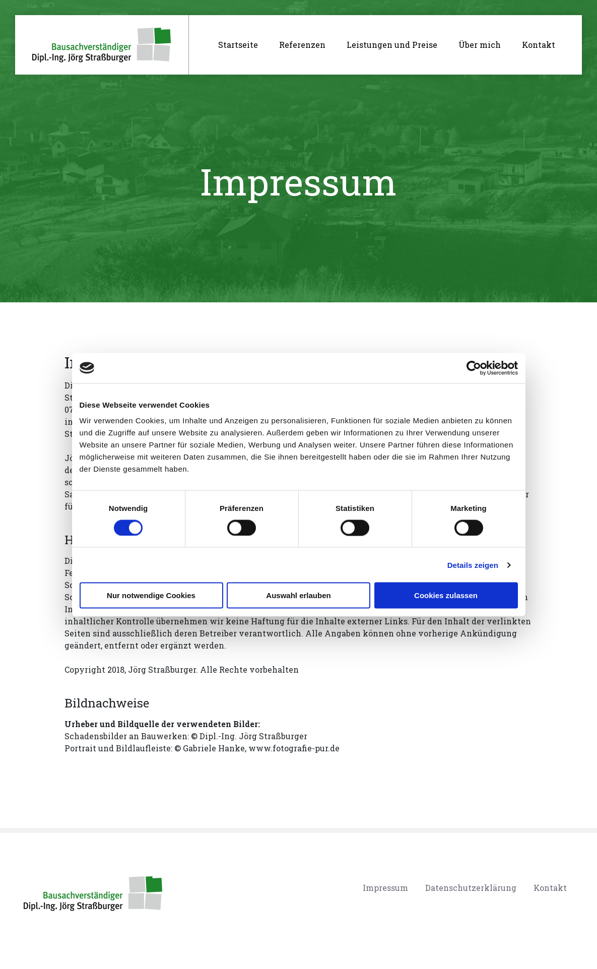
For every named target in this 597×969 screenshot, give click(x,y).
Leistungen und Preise (392, 44)
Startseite (242, 44)
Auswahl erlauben (298, 595)
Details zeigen (472, 564)
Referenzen (302, 44)
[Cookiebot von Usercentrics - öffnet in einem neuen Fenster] (474, 367)
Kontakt (538, 44)
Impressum (385, 887)
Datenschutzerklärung (470, 887)
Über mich (479, 44)
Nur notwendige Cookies (151, 595)
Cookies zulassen (446, 595)
